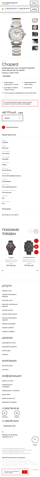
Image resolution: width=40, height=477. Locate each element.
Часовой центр (7, 365)
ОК (25, 472)
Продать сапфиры (8, 331)
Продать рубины (8, 327)
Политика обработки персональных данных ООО (17, 450)
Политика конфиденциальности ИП (13, 451)
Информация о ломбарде (7, 386)
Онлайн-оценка (7, 310)
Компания (9, 360)
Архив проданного (8, 398)
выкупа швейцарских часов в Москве (22, 93)
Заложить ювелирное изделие (9, 305)
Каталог (7, 337)
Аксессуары (6, 350)
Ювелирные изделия (9, 347)
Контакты (5, 369)
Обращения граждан (9, 402)
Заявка (34, 9)
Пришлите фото (10, 127)
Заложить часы (7, 300)
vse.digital (35, 469)
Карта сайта (6, 394)
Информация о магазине (11, 390)
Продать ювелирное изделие (9, 295)
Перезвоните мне (9, 426)
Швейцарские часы (9, 343)
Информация (11, 375)
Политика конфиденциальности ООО (13, 448)
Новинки (5, 354)
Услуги (6, 285)
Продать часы (7, 291)
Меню (34, 3)
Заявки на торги (7, 381)
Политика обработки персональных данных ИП (16, 453)
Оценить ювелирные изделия (9, 319)
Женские (5, 148)
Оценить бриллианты (9, 314)
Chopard (5, 142)
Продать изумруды (9, 324)
